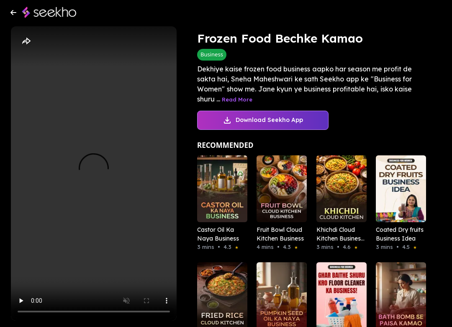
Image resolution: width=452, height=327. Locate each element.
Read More (237, 99)
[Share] (26, 41)
